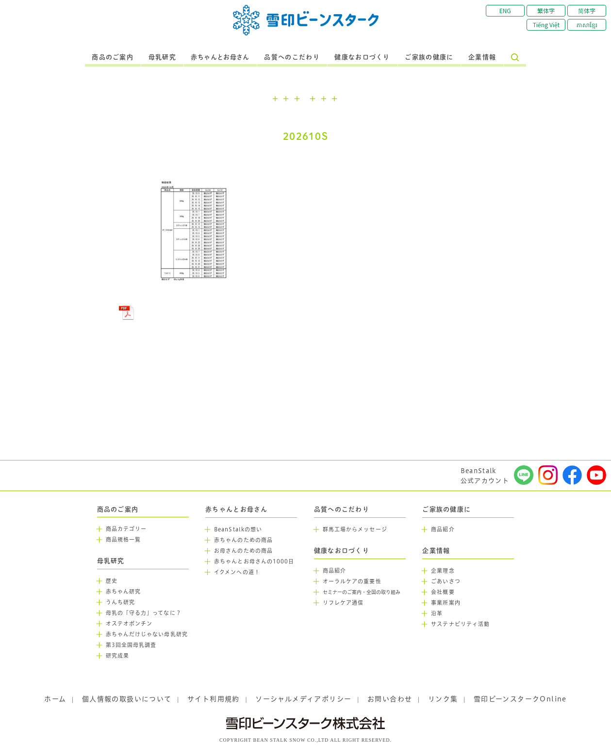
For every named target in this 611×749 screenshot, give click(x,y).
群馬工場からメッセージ (355, 529)
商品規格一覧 (123, 539)
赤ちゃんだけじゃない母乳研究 (147, 634)
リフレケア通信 (343, 602)
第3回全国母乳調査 (131, 645)
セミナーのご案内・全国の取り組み (361, 592)
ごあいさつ (446, 581)
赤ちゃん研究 (123, 591)
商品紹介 (334, 570)
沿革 (437, 613)
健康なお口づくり (362, 57)
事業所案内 (446, 602)
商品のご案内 (112, 57)
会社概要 (442, 592)
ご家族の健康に (429, 57)
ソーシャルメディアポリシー (303, 699)
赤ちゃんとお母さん (220, 57)
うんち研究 (120, 602)
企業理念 (442, 570)
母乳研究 (162, 57)
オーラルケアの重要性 (352, 581)
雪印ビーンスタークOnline (520, 699)
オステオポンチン (129, 623)
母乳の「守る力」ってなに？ (144, 613)
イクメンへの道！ (237, 572)
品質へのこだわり (291, 57)
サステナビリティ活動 (460, 624)
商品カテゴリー (126, 529)
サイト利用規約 (213, 699)
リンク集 (443, 699)
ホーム (55, 699)
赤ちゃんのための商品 (243, 540)
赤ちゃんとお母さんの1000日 (254, 561)
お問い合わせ (389, 699)
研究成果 (117, 655)
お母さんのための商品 (243, 550)
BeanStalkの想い (238, 529)
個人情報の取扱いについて (127, 699)
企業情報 (482, 57)
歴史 (111, 581)
